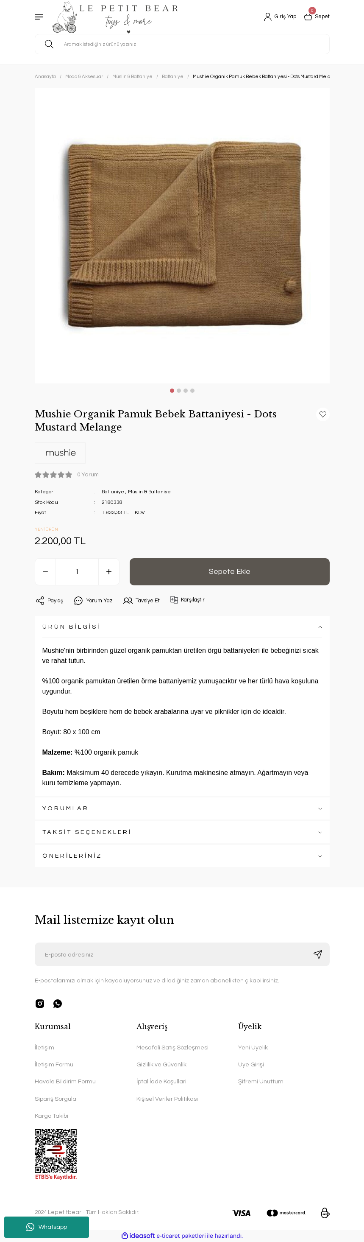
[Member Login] (276, 17)
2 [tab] (179, 391)
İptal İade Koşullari (161, 1081)
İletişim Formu (54, 1064)
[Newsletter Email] (182, 954)
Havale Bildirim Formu (65, 1081)
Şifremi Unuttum (260, 1081)
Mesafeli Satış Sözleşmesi (172, 1047)
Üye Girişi (251, 1064)
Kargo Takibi (51, 1116)
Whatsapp (46, 1227)
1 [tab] (172, 391)
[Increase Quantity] (109, 572)
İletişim (44, 1047)
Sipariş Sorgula (55, 1099)
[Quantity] (77, 572)
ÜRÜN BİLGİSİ (71, 627)
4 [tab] (192, 391)
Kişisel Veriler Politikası (167, 1099)
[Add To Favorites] (323, 414)
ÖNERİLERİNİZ (72, 856)
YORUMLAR (65, 808)
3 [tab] (185, 391)
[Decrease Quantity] (45, 572)
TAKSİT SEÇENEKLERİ (87, 832)
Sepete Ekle (229, 571)
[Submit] (318, 954)
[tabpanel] (182, 235)
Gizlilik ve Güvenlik (161, 1064)
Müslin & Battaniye (151, 492)
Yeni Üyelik (253, 1047)
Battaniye (113, 492)
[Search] (182, 44)
